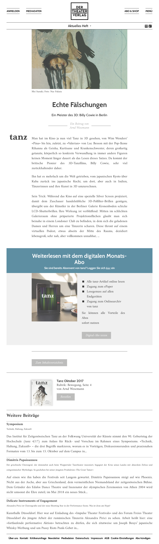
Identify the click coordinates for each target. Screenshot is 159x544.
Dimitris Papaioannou (22, 460)
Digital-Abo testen (96, 335)
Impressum (97, 538)
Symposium (15, 424)
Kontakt (24, 538)
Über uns (13, 538)
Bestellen (66, 397)
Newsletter (54, 538)
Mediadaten (67, 538)
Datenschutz (82, 538)
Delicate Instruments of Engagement (32, 501)
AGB (106, 538)
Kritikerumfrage (38, 538)
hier (108, 268)
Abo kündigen (143, 538)
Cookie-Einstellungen (122, 538)
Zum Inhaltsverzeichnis (49, 363)
